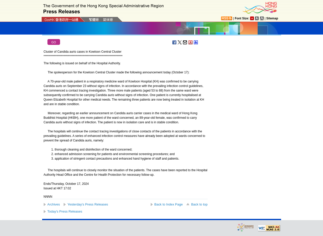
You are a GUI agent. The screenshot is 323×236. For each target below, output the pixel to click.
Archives (53, 204)
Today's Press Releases (64, 211)
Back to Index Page (168, 204)
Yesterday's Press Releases (87, 204)
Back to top (199, 204)
